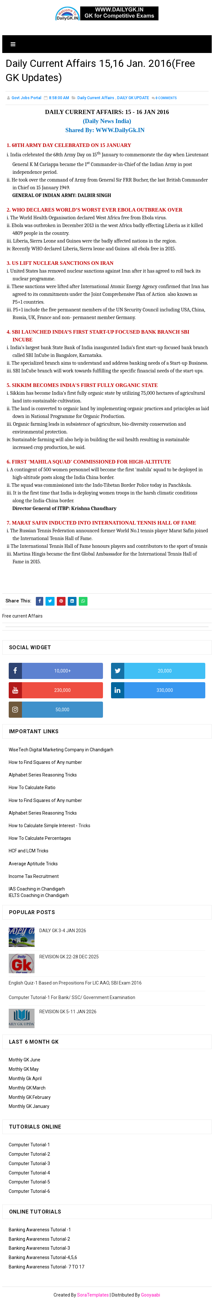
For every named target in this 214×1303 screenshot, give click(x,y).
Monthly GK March (27, 1087)
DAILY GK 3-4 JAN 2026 (62, 930)
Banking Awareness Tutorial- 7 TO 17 (46, 1266)
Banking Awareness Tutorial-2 (39, 1239)
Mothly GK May (24, 1069)
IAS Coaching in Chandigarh (37, 888)
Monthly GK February (30, 1097)
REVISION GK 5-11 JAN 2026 (68, 1011)
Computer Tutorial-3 (29, 1163)
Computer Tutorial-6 (29, 1191)
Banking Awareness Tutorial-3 (39, 1248)
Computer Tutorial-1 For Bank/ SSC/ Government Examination (72, 997)
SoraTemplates (93, 1295)
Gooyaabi (150, 1295)
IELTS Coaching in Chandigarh (39, 895)
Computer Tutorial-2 (29, 1154)
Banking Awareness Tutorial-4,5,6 (43, 1257)
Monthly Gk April (25, 1078)
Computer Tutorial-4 (29, 1172)
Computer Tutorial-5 (29, 1181)
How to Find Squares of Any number (45, 762)
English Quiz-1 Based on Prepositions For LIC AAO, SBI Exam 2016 (75, 982)
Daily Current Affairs (95, 98)
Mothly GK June (24, 1059)
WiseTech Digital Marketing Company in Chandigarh (61, 749)
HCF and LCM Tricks (28, 850)
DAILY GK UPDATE (133, 98)
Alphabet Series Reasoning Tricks (43, 774)
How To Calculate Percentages (40, 838)
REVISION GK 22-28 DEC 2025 (69, 956)
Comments (166, 98)
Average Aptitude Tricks (33, 863)
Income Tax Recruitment (34, 876)
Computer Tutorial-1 (29, 1144)
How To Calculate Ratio (32, 787)
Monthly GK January (29, 1106)
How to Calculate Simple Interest (42, 825)
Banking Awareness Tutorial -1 (40, 1229)
